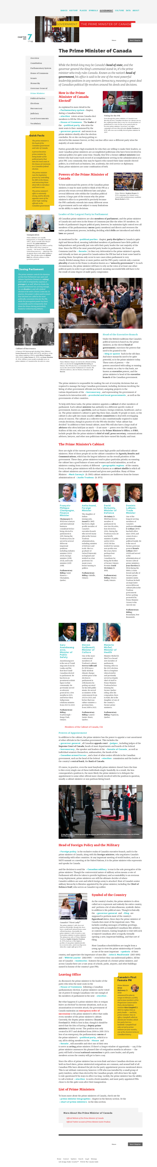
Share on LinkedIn (123, 40)
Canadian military (97, 869)
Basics (64, 11)
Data (128, 11)
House (95, 1040)
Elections (34, 103)
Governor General (38, 88)
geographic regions (113, 465)
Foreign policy (68, 851)
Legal (87, 1159)
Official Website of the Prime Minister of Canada (86, 1118)
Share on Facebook (121, 40)
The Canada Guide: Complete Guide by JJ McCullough (25, 9)
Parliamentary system (72, 110)
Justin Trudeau (85, 477)
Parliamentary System (40, 68)
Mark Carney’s (76, 474)
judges (114, 743)
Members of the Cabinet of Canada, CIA (84, 727)
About (136, 11)
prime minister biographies (76, 1099)
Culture (119, 11)
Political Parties (37, 98)
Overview (34, 58)
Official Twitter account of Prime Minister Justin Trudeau (89, 1122)
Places (83, 11)
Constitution (36, 63)
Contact (66, 1159)
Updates (74, 1159)
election (65, 116)
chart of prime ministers (74, 1102)
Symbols (93, 11)
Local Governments (39, 118)
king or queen (112, 353)
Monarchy (35, 83)
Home (59, 1159)
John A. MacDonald (119, 954)
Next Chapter (135, 40)
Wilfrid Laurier (73, 957)
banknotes (81, 961)
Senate (83, 251)
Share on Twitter (118, 40)
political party (72, 125)
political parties (89, 239)
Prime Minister (37, 93)
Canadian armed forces (73, 755)
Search (142, 11)
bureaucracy (93, 392)
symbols (125, 951)
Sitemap (94, 1159)
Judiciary (34, 113)
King (126, 913)
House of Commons (71, 122)
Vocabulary (35, 123)
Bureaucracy (36, 108)
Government (106, 11)
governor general (70, 131)
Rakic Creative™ (73, 1162)
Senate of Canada (117, 749)
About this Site (138, 1160)
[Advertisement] (32, 387)
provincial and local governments (107, 395)
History (73, 11)
